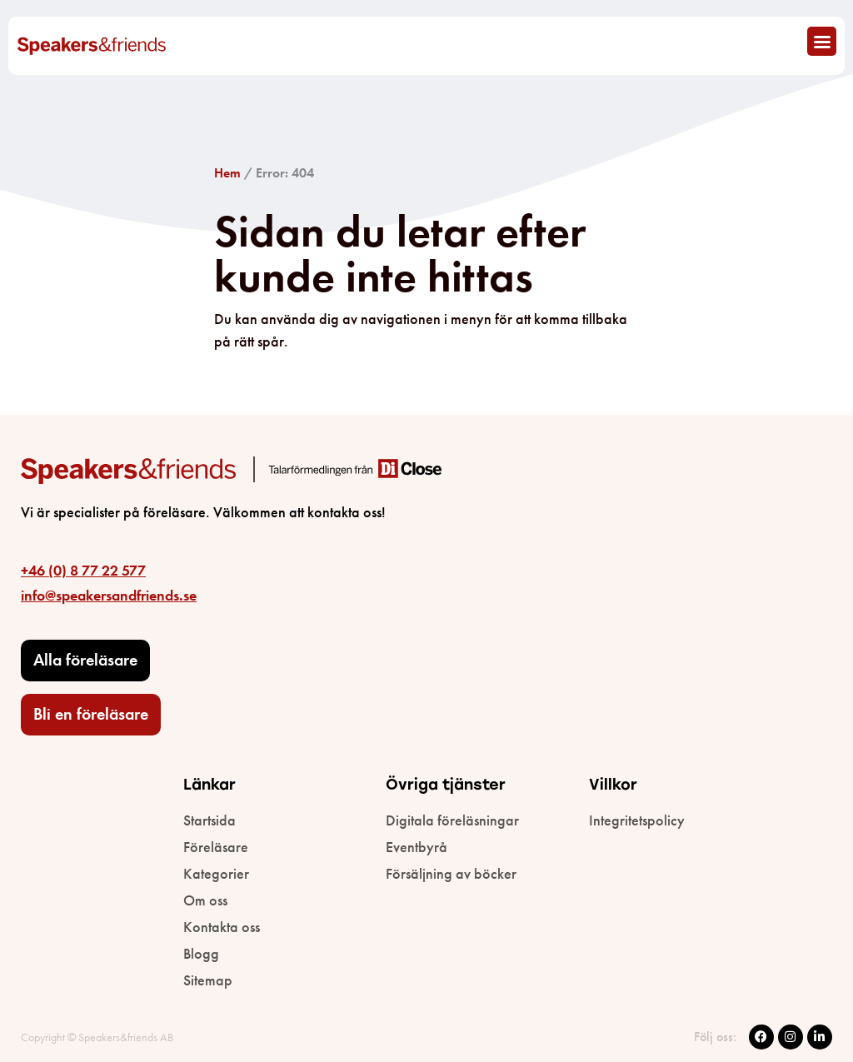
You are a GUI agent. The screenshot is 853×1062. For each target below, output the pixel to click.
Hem (227, 173)
